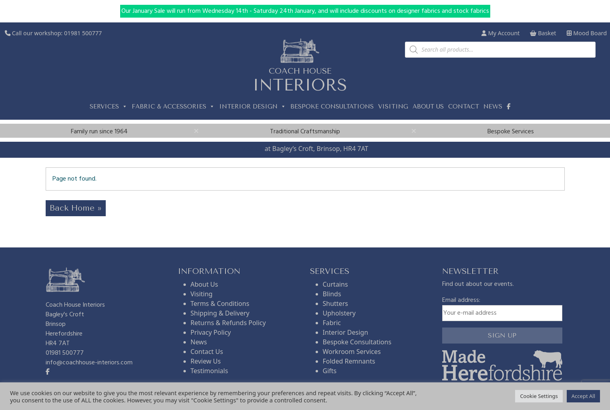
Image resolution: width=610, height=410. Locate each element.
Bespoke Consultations (332, 106)
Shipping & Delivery (220, 313)
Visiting (393, 106)
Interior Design (252, 106)
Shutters (335, 303)
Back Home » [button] (76, 208)
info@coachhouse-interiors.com (89, 363)
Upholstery (339, 313)
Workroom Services (352, 351)
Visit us (252, 148)
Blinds (332, 293)
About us (428, 106)
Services (108, 106)
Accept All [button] (583, 396)
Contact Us (207, 351)
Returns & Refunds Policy (228, 322)
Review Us (206, 361)
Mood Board (587, 33)
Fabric (332, 322)
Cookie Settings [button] (539, 396)
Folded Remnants (349, 361)
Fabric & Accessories (173, 106)
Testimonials (209, 370)
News (492, 106)
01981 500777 (83, 33)
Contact (463, 106)
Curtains (335, 284)
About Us (204, 284)
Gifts (330, 370)
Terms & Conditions (220, 303)
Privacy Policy (211, 332)
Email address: (502, 308)
